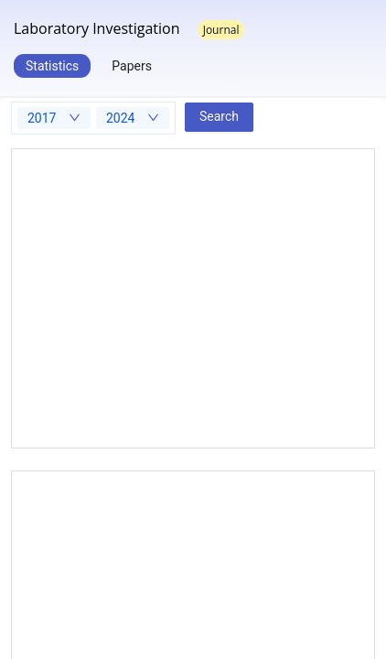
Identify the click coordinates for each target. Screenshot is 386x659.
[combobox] (54, 118)
